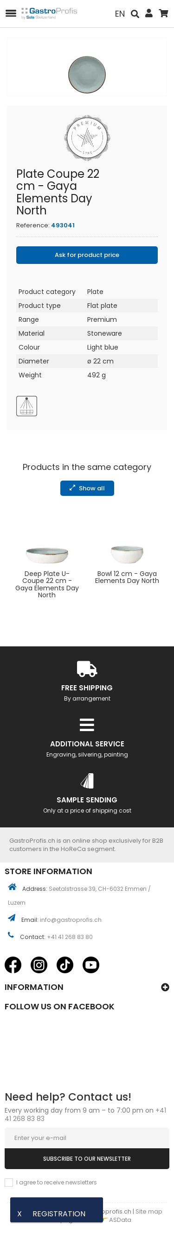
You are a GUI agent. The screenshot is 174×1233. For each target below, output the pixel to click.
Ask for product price (87, 254)
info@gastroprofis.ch (71, 920)
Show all (87, 488)
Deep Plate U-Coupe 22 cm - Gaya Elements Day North (47, 584)
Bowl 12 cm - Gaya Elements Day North (127, 577)
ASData (112, 1219)
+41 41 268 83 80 (70, 937)
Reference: (33, 225)
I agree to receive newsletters (56, 1182)
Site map (148, 1211)
